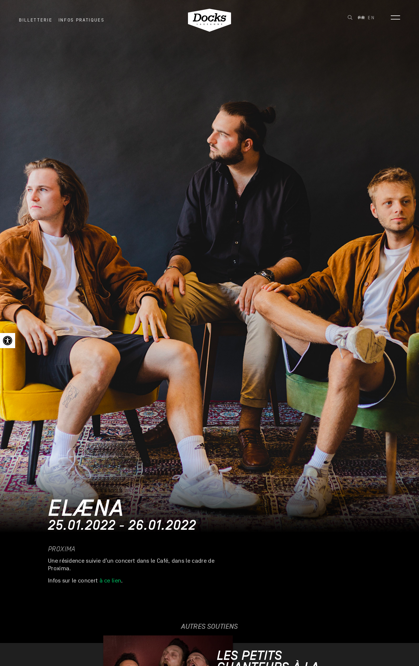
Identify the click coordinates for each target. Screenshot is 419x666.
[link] (7, 340)
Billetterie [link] (35, 23)
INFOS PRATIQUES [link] (81, 23)
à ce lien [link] (110, 581)
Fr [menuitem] (361, 20)
